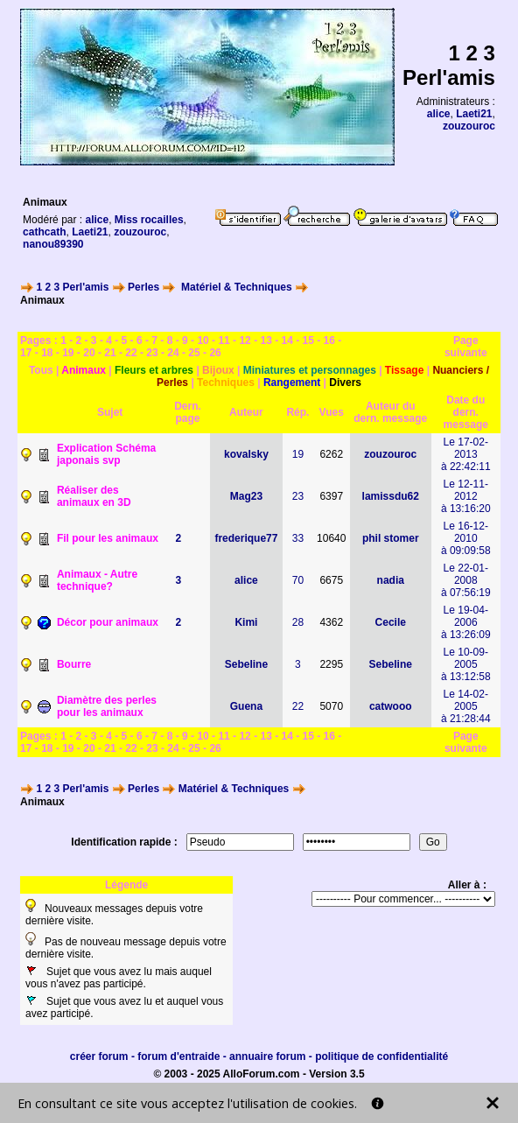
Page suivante (465, 346)
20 (88, 353)
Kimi (245, 622)
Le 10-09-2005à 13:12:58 (466, 664)
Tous (41, 370)
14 (287, 340)
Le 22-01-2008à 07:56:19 (466, 580)
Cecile (390, 622)
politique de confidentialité (381, 1056)
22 (130, 353)
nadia (390, 580)
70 (298, 580)
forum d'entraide (178, 1056)
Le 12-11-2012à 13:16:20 (466, 496)
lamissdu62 (390, 496)
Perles (143, 287)
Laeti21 (474, 114)
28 (298, 622)
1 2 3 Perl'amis (72, 287)
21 (110, 353)
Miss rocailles (149, 220)
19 (68, 353)
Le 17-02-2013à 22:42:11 (466, 454)
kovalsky (246, 454)
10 (202, 340)
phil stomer (390, 538)
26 (214, 353)
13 (265, 340)
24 (172, 353)
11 (223, 340)
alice (439, 114)
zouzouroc (469, 126)
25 (194, 353)
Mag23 (246, 496)
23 (152, 353)
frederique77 (245, 538)
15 (308, 340)
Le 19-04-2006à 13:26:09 (466, 622)
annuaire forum (267, 1056)
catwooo (390, 706)
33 (298, 538)
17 (26, 353)
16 (329, 340)
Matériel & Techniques (236, 287)
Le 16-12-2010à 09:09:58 (466, 538)
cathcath (44, 232)
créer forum (99, 1056)
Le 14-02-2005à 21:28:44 (466, 706)
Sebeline (246, 664)
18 (46, 353)
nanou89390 (53, 244)
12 (244, 340)
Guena (246, 706)
